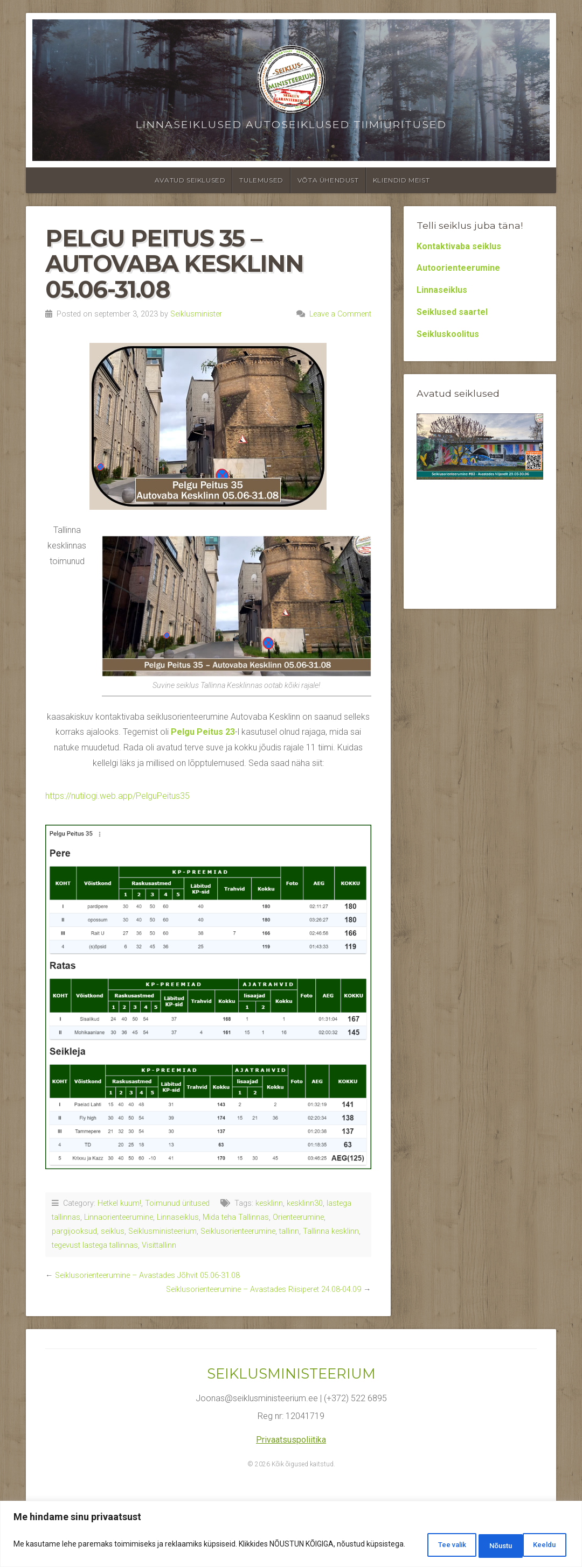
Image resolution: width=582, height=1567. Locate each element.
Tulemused (261, 180)
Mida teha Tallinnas (236, 1217)
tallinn (289, 1231)
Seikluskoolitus (448, 334)
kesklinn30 (305, 1203)
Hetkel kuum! (119, 1203)
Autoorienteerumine (458, 268)
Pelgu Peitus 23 (203, 732)
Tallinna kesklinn (331, 1231)
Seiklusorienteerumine (237, 1231)
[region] (291, 1535)
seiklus (112, 1231)
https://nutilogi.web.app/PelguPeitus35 (117, 796)
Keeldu (479, 1545)
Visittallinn (159, 1245)
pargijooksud (74, 1231)
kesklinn (269, 1203)
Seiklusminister (196, 314)
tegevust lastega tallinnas (95, 1245)
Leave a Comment (340, 314)
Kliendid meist (401, 180)
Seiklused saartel (452, 312)
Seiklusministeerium (162, 1231)
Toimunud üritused (177, 1203)
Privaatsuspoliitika (291, 1440)
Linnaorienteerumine (118, 1217)
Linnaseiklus (178, 1217)
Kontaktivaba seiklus (459, 246)
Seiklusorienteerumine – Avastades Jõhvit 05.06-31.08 (147, 1275)
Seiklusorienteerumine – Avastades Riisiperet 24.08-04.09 (263, 1289)
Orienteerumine (298, 1217)
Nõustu (540, 1545)
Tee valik (416, 1545)
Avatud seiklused (190, 180)
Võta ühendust (328, 180)
